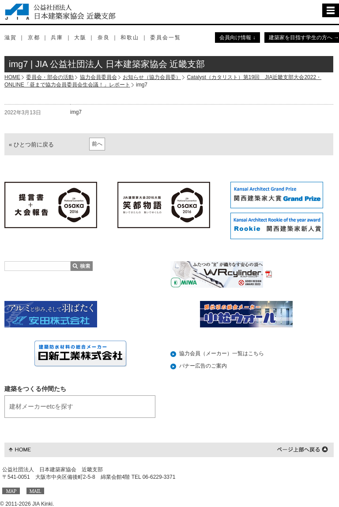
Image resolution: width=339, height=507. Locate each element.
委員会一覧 (165, 37)
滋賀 (10, 37)
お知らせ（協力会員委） (152, 77)
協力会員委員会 (98, 77)
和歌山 (130, 37)
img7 (76, 112)
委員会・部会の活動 (50, 77)
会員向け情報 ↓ (237, 37)
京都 (34, 37)
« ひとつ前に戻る (31, 144)
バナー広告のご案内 (203, 366)
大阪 (80, 37)
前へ (97, 144)
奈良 (104, 37)
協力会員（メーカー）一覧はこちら (221, 353)
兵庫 (57, 37)
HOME (12, 77)
